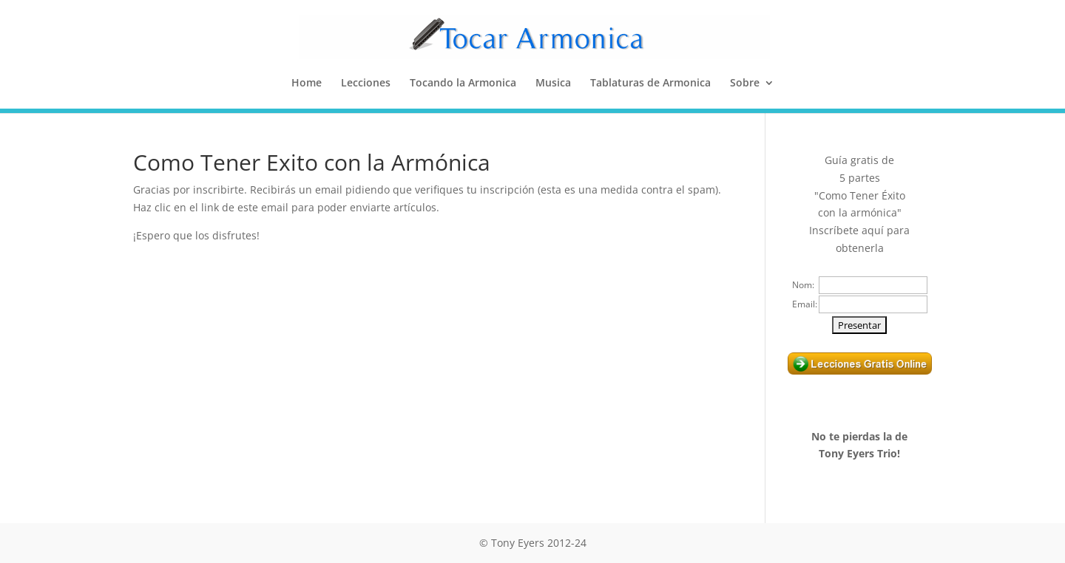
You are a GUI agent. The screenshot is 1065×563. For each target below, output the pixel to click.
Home (306, 83)
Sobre (745, 83)
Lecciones (365, 83)
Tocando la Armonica (463, 83)
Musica (553, 83)
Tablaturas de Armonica (650, 83)
